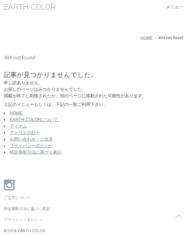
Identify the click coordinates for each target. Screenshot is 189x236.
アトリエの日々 (25, 132)
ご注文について (17, 197)
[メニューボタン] (174, 6)
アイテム (18, 126)
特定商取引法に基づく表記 (36, 152)
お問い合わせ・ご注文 (31, 139)
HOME (146, 37)
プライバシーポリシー (31, 145)
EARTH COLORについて (34, 119)
